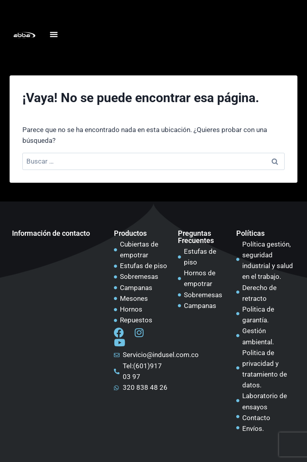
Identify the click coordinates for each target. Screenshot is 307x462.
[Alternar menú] (54, 34)
